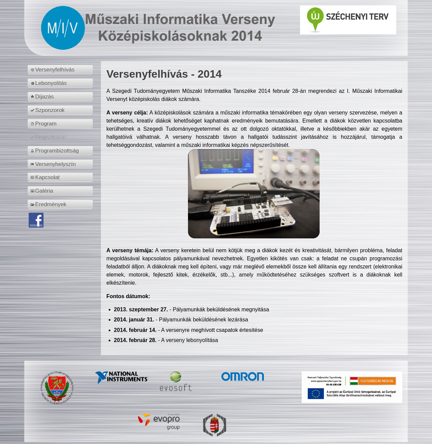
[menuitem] (61, 69)
